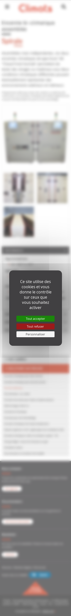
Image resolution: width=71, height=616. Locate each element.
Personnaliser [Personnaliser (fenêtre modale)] (35, 334)
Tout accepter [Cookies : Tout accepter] (35, 319)
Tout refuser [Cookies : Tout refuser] (35, 326)
